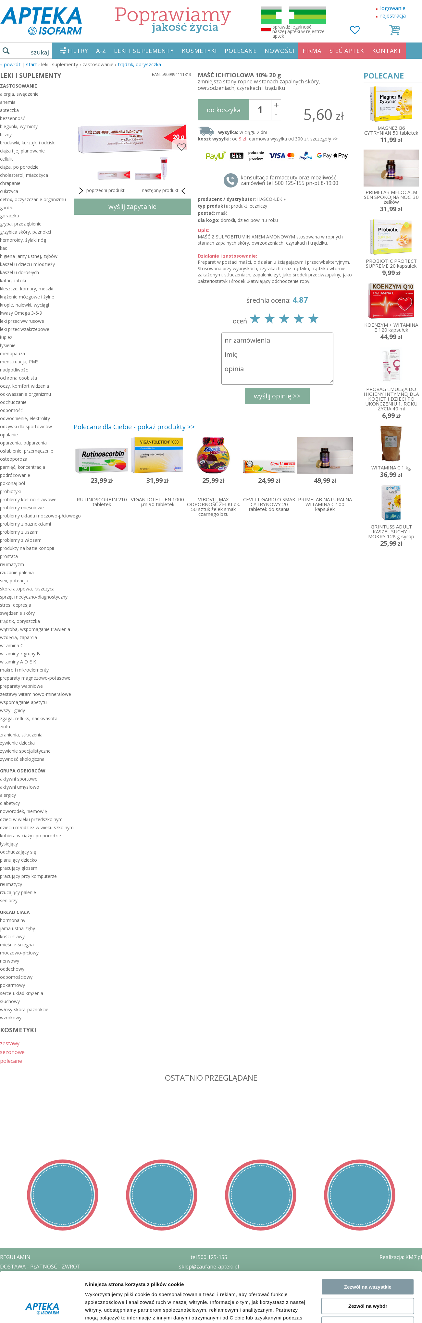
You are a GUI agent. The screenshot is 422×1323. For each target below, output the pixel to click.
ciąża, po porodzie (19, 167)
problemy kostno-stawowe (28, 499)
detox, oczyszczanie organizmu (33, 199)
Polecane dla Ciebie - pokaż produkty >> (134, 426)
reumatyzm (12, 564)
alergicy (8, 795)
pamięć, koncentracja (22, 467)
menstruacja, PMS (19, 361)
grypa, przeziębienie (21, 224)
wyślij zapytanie (132, 206)
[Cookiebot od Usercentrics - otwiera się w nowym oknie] (42, 969)
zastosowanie (18, 86)
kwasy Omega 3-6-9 (21, 313)
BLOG (7, 1303)
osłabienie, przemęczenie (26, 451)
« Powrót (10, 64)
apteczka (9, 110)
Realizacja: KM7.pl (400, 1257)
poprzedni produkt (101, 190)
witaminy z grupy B (20, 653)
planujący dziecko (18, 860)
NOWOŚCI (279, 51)
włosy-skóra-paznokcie (24, 1009)
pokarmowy (12, 985)
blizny (6, 134)
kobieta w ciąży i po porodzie (30, 835)
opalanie (9, 434)
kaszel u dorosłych (19, 272)
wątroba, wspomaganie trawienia (35, 629)
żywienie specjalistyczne (25, 751)
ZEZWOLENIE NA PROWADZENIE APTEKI (49, 1285)
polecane (11, 1060)
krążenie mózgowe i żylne (27, 297)
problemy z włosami (21, 540)
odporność (11, 410)
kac (3, 248)
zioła (5, 726)
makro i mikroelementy (24, 670)
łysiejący (9, 844)
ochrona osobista (18, 378)
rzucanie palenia (17, 572)
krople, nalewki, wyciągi (24, 305)
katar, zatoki (13, 280)
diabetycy (10, 803)
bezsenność (12, 118)
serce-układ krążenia (21, 993)
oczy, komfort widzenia (24, 386)
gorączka (9, 215)
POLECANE (241, 51)
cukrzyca (9, 191)
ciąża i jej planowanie (22, 151)
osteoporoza (13, 459)
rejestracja (393, 15)
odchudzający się (18, 852)
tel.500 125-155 (209, 1257)
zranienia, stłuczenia (21, 735)
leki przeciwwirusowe (22, 321)
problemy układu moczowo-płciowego (35, 516)
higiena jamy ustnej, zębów (28, 256)
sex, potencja (14, 580)
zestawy (9, 1043)
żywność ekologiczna (22, 759)
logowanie (392, 8)
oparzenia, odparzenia (23, 443)
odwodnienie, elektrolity (25, 418)
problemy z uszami (20, 532)
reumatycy (11, 884)
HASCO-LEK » (271, 199)
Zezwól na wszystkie (367, 902)
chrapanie (10, 183)
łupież (6, 337)
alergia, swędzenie (19, 94)
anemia (8, 102)
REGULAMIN (15, 1257)
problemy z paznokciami (25, 524)
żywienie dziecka (17, 743)
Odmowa (367, 940)
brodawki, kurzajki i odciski (28, 143)
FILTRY (78, 51)
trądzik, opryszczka (139, 64)
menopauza (12, 353)
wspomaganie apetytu (23, 702)
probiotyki (10, 491)
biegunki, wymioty (19, 126)
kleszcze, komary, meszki (26, 288)
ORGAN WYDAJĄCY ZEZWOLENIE (40, 1294)
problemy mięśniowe (22, 507)
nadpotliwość (14, 370)
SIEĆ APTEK (346, 51)
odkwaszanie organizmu (25, 394)
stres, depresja (15, 605)
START (31, 64)
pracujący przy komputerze (28, 876)
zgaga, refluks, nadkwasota (28, 718)
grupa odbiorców (22, 771)
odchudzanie (13, 402)
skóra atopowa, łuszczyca (27, 589)
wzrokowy (10, 1017)
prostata (9, 556)
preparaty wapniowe (21, 686)
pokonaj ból (12, 483)
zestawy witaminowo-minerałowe (35, 694)
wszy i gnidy (12, 710)
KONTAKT (387, 51)
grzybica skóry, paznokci (25, 232)
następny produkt (165, 190)
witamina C (11, 645)
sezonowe (12, 1052)
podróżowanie (15, 475)
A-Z (101, 51)
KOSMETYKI (199, 51)
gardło (7, 207)
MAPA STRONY (18, 1313)
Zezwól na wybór (367, 921)
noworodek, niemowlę (23, 811)
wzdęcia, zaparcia (18, 637)
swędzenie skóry (17, 613)
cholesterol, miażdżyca (24, 175)
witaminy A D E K (18, 662)
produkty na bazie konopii (27, 548)
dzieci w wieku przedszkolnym (31, 819)
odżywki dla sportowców (26, 426)
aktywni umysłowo (19, 787)
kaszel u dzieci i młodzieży (27, 264)
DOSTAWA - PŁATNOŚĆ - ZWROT (40, 1266)
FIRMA (312, 51)
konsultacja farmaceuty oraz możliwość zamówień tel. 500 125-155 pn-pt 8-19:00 (289, 180)
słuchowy (10, 1001)
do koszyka (224, 109)
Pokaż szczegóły (346, 969)
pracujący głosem (18, 868)
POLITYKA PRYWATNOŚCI (31, 1276)
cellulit (6, 159)
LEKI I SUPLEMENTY (144, 51)
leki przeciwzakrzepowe (24, 329)
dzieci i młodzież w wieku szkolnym (35, 827)
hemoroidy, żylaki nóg (23, 240)
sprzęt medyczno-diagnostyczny (34, 597)
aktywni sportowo (19, 779)
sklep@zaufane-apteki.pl (209, 1266)
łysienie (8, 345)
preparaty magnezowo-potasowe (35, 678)
